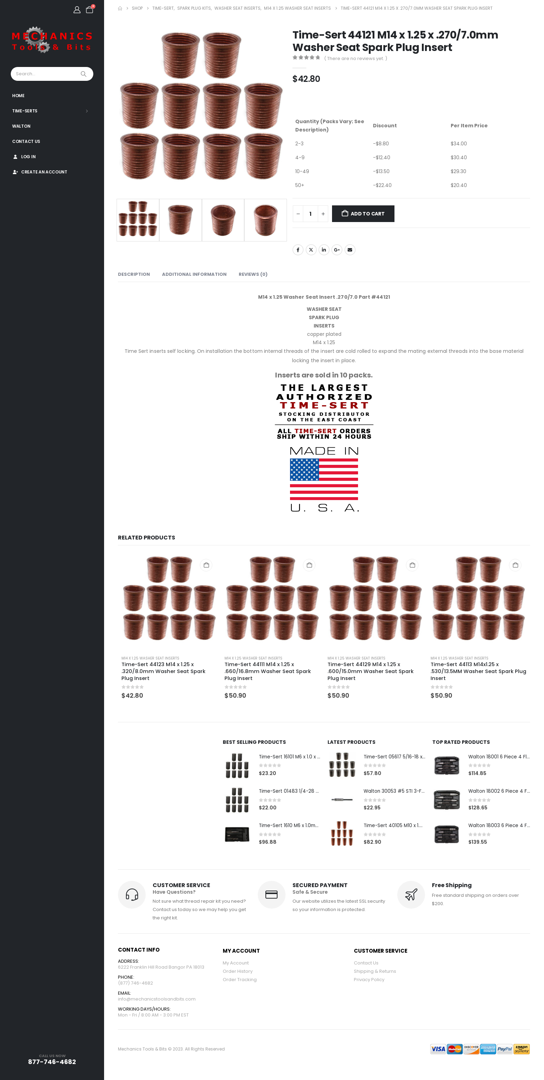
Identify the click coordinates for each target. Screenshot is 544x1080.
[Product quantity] (310, 213)
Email (350, 249)
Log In (23, 157)
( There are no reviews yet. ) (355, 58)
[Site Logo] (52, 40)
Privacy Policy (369, 980)
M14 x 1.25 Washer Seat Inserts (150, 658)
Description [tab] (134, 274)
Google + (336, 249)
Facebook (298, 249)
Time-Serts (24, 111)
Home (18, 96)
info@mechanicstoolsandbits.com (157, 1000)
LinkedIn (324, 249)
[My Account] (77, 10)
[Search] (84, 74)
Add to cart (368, 213)
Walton (21, 126)
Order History (238, 972)
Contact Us (26, 141)
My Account (236, 963)
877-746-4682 (52, 1061)
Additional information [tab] (194, 274)
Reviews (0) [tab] (253, 274)
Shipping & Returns (375, 972)
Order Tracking (240, 980)
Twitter (311, 249)
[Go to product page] (169, 602)
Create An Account (39, 172)
